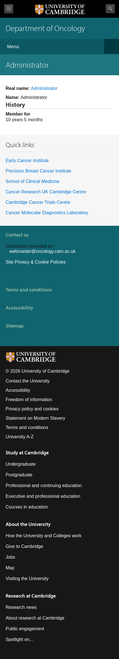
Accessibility (19, 307)
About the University (28, 524)
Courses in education (27, 507)
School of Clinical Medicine (32, 181)
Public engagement (25, 628)
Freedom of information (29, 399)
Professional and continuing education (44, 485)
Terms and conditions (29, 289)
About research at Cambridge (35, 618)
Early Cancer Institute (27, 160)
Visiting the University (27, 578)
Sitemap (15, 325)
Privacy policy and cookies (32, 408)
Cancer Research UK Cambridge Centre (46, 191)
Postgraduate (19, 474)
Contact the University (28, 381)
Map (10, 567)
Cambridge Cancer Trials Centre (38, 202)
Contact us (17, 234)
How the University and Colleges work (43, 535)
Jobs (10, 557)
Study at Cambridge (27, 452)
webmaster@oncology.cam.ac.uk (42, 251)
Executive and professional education (43, 496)
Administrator (44, 88)
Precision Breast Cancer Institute (38, 171)
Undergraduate (21, 464)
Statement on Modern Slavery (35, 418)
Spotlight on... (19, 639)
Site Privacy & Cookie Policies (36, 262)
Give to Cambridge (24, 546)
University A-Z (20, 436)
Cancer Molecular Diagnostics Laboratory (47, 212)
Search (110, 8)
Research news (21, 607)
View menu (8, 9)
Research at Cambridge (31, 595)
